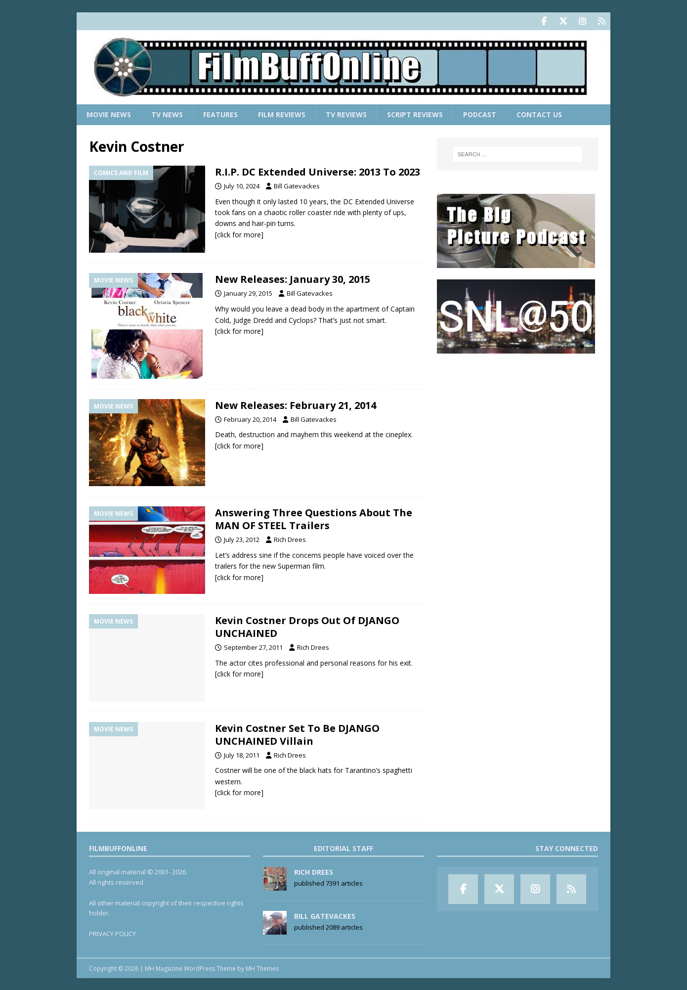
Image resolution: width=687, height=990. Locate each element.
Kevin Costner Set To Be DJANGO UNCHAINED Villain (297, 733)
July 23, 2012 (241, 539)
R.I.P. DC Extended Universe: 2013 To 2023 (317, 171)
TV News (167, 114)
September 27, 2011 (253, 646)
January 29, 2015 (248, 292)
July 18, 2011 (241, 754)
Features (220, 114)
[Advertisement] (517, 426)
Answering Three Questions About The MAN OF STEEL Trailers (313, 518)
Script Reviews (415, 114)
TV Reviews (346, 114)
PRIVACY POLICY (112, 933)
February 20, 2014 (250, 418)
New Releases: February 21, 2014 (295, 404)
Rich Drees (290, 539)
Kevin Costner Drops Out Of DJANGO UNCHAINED (307, 626)
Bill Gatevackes (297, 185)
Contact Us (539, 114)
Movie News (108, 114)
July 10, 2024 (241, 185)
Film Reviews (281, 114)
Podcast (479, 114)
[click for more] (239, 234)
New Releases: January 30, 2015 (292, 278)
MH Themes (262, 968)
